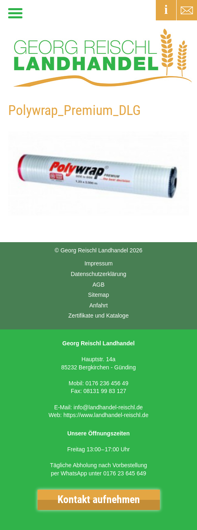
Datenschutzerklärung (98, 274)
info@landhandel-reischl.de (108, 407)
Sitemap (98, 295)
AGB (99, 284)
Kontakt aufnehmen (99, 499)
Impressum (98, 263)
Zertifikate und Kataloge (99, 315)
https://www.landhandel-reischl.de (105, 415)
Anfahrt (98, 305)
